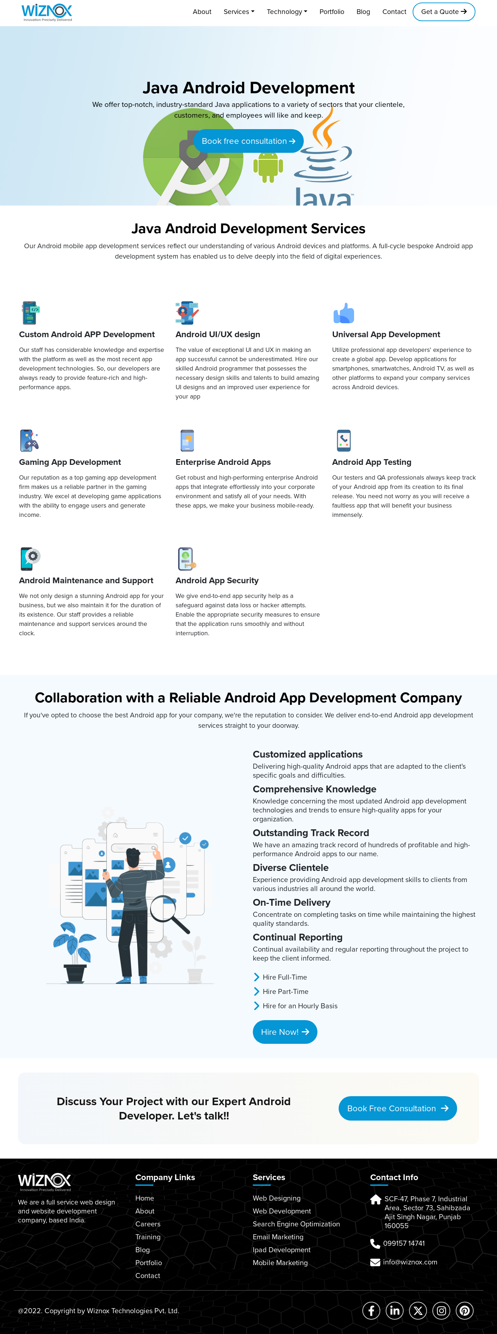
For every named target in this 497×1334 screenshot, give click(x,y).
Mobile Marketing (280, 1262)
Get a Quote (444, 11)
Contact (394, 11)
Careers (148, 1223)
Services (236, 11)
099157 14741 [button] (404, 1243)
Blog (363, 11)
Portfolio (332, 11)
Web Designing (277, 1198)
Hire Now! (285, 1032)
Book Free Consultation (398, 1108)
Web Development (282, 1211)
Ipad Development (282, 1249)
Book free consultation (249, 141)
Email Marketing (278, 1236)
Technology (284, 11)
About (202, 11)
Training (148, 1236)
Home (144, 1198)
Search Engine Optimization (296, 1223)
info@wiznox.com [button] (410, 1262)
